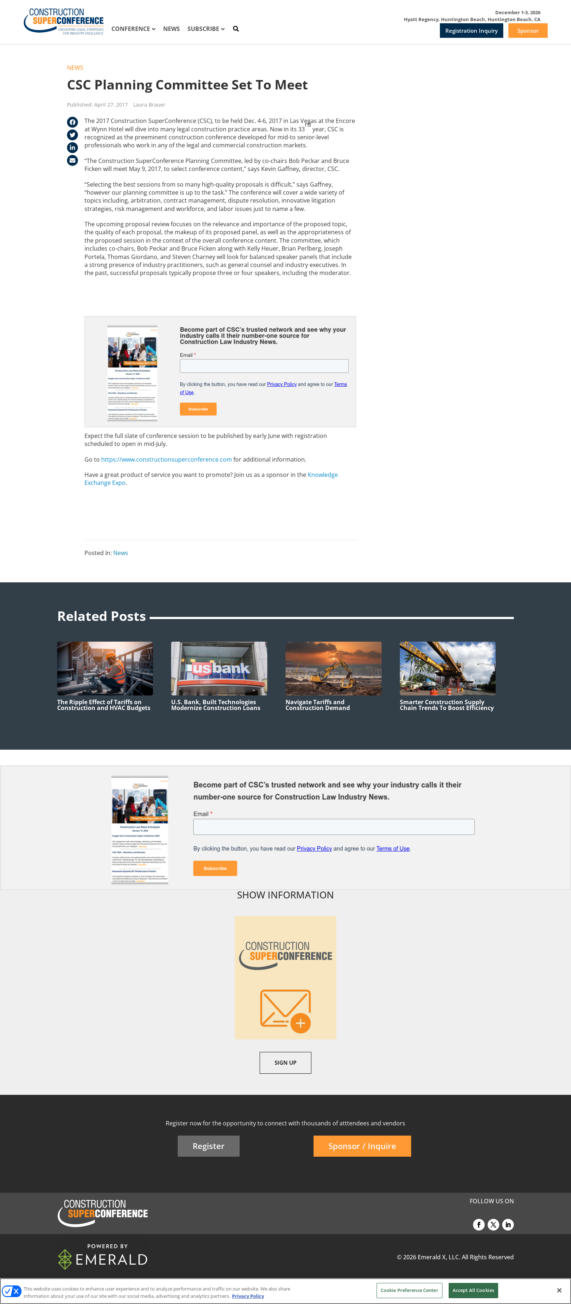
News (75, 68)
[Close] (559, 1290)
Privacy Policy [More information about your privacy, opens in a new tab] (248, 1296)
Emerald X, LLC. (439, 1257)
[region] (285, 1291)
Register (209, 1145)
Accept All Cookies (473, 1290)
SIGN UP (285, 1062)
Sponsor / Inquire (362, 1145)
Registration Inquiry (471, 30)
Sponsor (528, 30)
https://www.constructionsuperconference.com (166, 459)
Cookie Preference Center (409, 1290)
